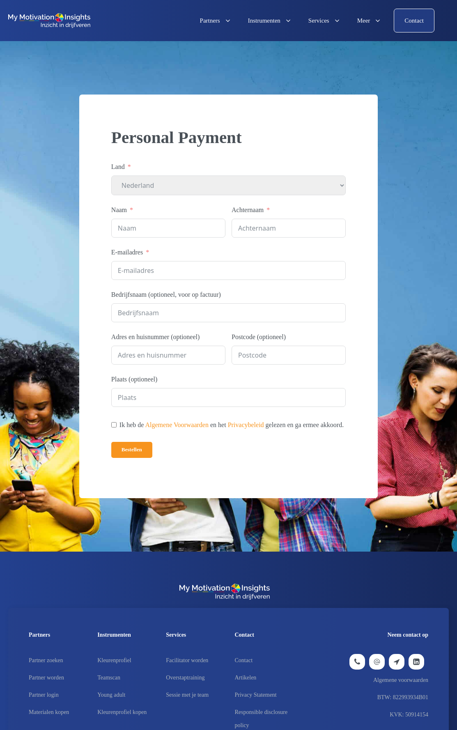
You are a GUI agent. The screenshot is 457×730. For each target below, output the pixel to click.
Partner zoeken (46, 660)
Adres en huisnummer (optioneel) (155, 336)
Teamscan (108, 678)
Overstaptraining (185, 678)
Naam (119, 209)
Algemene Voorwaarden (177, 424)
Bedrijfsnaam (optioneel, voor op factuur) (166, 294)
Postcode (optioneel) (259, 336)
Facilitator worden (187, 660)
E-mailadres (127, 252)
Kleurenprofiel (114, 660)
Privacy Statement (256, 695)
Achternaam (248, 209)
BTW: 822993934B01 (402, 697)
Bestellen (132, 449)
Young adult (111, 695)
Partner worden (46, 678)
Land (118, 166)
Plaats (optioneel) (134, 379)
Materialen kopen (49, 712)
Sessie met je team (187, 695)
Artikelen (246, 678)
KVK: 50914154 (409, 715)
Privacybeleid (246, 424)
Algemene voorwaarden (400, 680)
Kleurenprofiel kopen (122, 712)
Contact (244, 660)
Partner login (44, 695)
